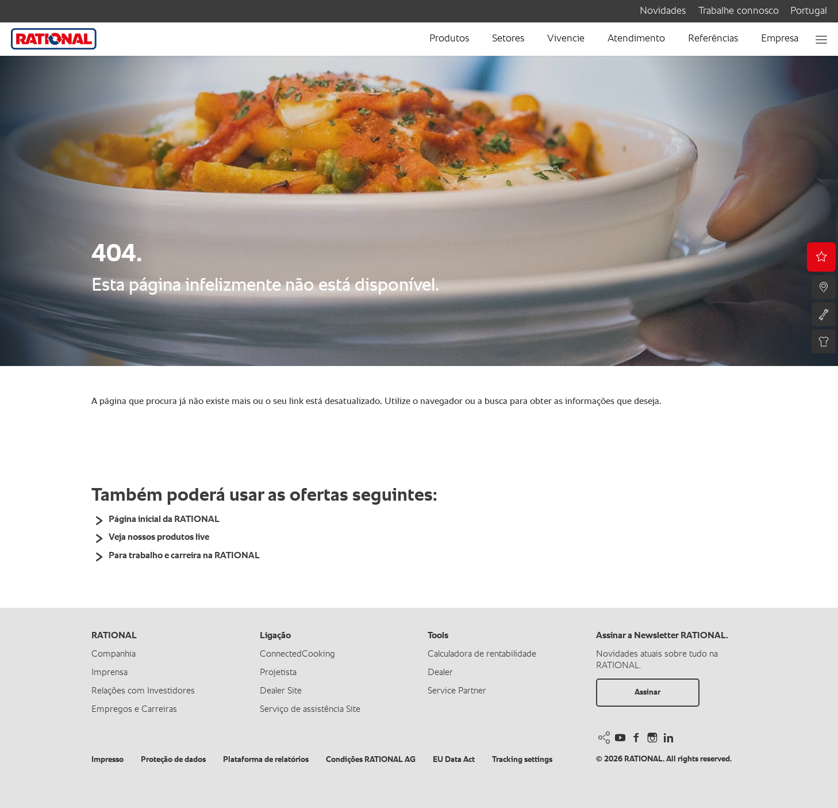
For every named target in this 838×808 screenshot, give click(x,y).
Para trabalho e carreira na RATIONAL (184, 556)
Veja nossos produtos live (159, 537)
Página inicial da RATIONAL (164, 519)
